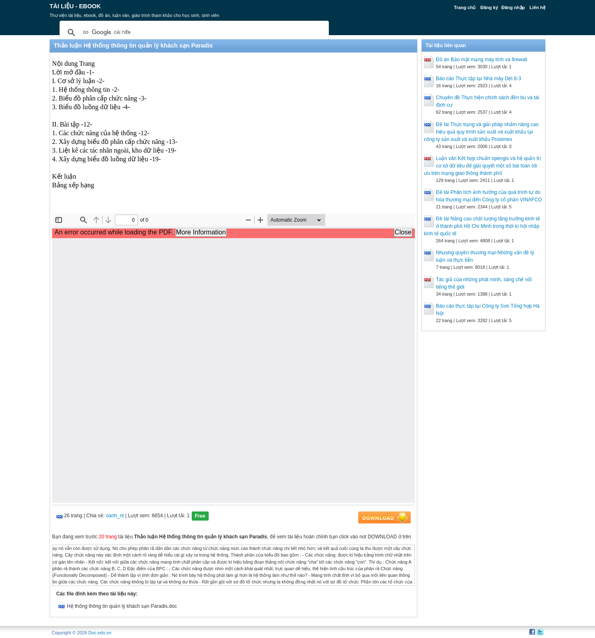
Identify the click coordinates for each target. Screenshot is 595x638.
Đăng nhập (513, 7)
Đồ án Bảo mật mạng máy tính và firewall (481, 59)
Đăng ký (489, 7)
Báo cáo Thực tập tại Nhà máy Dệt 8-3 (478, 78)
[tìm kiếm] (193, 33)
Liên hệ (537, 7)
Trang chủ (465, 7)
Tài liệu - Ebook (75, 6)
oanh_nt (115, 516)
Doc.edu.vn (100, 632)
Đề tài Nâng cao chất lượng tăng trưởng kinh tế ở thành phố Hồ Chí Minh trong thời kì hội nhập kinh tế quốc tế (482, 226)
